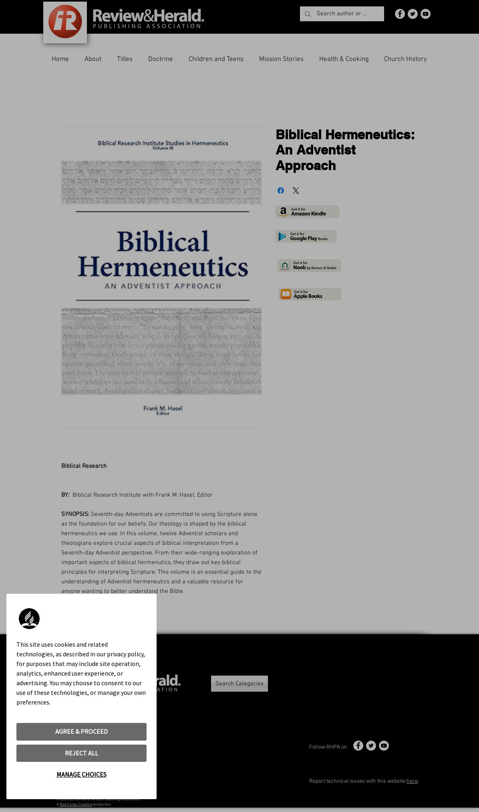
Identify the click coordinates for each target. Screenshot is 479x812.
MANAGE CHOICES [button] (81, 774)
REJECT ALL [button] (81, 753)
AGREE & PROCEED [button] (81, 731)
